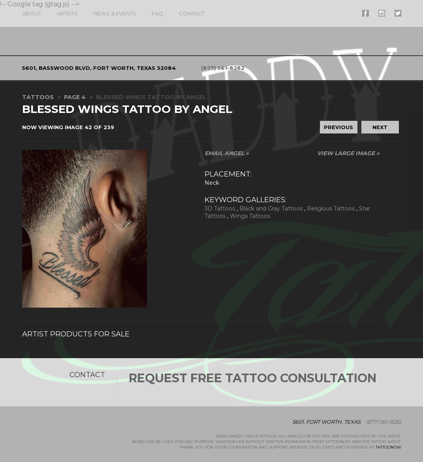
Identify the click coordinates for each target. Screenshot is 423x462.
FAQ (157, 13)
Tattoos (38, 97)
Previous (338, 127)
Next (379, 127)
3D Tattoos (220, 208)
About (31, 13)
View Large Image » (348, 153)
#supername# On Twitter (398, 13)
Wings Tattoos (250, 216)
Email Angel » (227, 153)
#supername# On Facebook (365, 13)
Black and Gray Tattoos (271, 208)
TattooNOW (388, 447)
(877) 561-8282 (222, 68)
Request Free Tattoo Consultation (252, 378)
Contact (192, 13)
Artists (67, 13)
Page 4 (75, 97)
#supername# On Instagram (381, 13)
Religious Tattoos (331, 208)
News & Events (115, 13)
